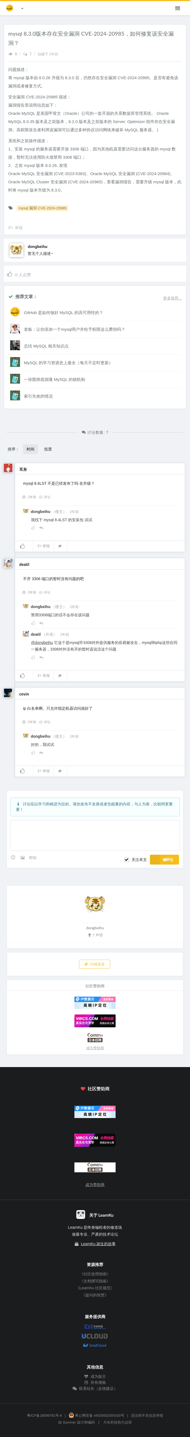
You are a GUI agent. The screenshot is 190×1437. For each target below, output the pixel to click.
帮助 (33, 858)
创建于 (48, 54)
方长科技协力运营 (117, 1422)
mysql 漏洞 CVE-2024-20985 (42, 208)
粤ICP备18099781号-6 (44, 1416)
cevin (24, 694)
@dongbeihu (42, 642)
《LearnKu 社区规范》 (95, 1288)
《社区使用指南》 (95, 1274)
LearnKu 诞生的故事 (98, 1244)
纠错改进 (94, 964)
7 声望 (95, 935)
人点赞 (19, 274)
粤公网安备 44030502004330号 (96, 1416)
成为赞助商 (95, 1048)
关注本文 (139, 859)
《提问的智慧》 (95, 1295)
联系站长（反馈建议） (95, 1388)
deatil (24, 564)
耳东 (23, 469)
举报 (43, 546)
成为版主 (95, 1376)
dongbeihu (38, 246)
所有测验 (95, 1382)
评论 (45, 497)
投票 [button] (48, 449)
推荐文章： (22, 296)
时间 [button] (30, 449)
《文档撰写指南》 (95, 1281)
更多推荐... (172, 298)
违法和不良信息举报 (147, 1416)
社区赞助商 (95, 1088)
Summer (69, 1422)
